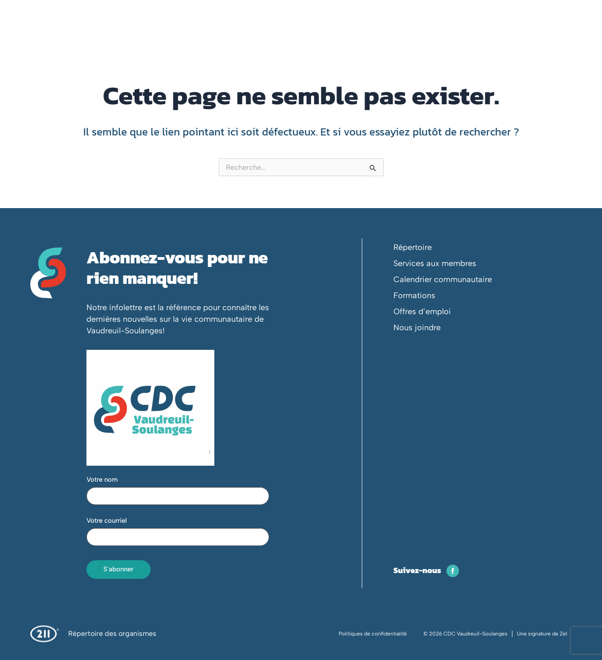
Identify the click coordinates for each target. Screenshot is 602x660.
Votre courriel (106, 521)
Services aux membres (434, 263)
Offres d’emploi (422, 311)
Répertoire (412, 247)
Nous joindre (417, 327)
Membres (251, 33)
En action (297, 33)
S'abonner (118, 569)
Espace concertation (461, 33)
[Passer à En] (579, 13)
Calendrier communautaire (442, 279)
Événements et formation (371, 33)
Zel (563, 634)
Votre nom (102, 480)
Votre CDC (203, 33)
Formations (414, 295)
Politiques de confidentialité (373, 634)
